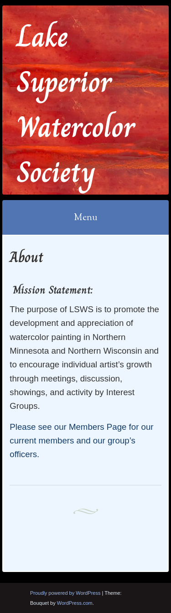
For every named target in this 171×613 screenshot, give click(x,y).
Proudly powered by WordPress (65, 593)
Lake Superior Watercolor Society (76, 104)
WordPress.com (75, 603)
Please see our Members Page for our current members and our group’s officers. (81, 440)
